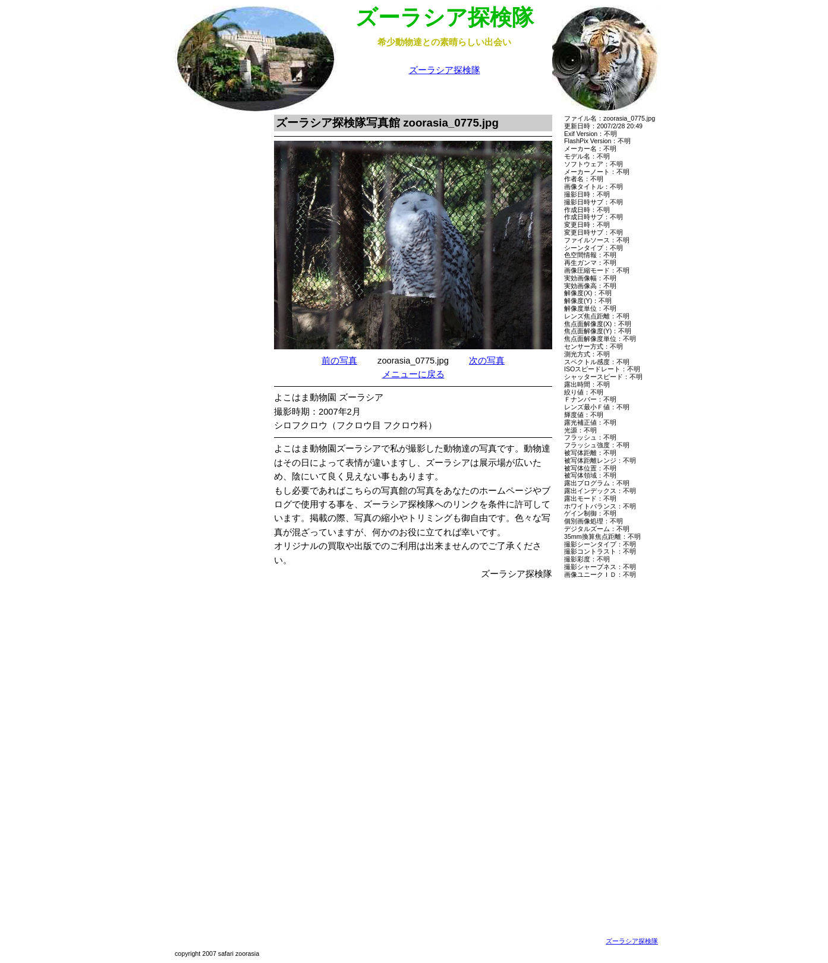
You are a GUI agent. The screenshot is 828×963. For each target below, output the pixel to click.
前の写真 (339, 360)
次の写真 (487, 360)
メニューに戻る (413, 374)
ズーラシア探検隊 (444, 70)
